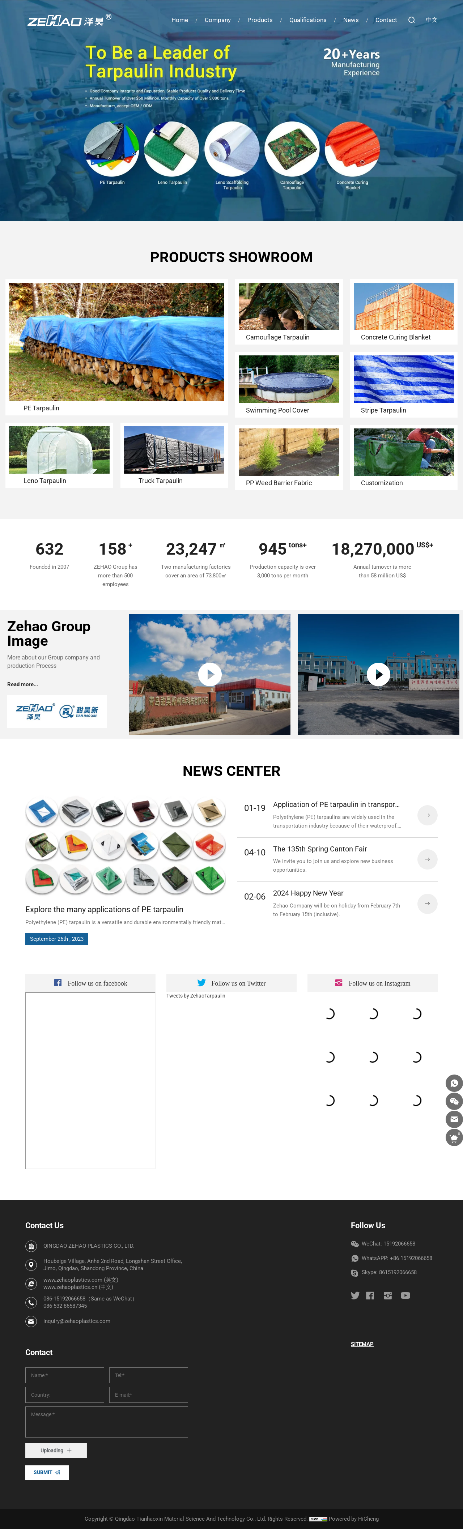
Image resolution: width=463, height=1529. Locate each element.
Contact (386, 20)
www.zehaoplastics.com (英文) (80, 1280)
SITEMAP (362, 1344)
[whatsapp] (454, 1083)
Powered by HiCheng (354, 1519)
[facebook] (370, 1295)
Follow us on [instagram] (380, 1115)
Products (260, 20)
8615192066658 (398, 1272)
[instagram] (387, 1295)
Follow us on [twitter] (238, 1115)
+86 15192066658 (411, 1258)
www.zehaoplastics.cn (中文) (78, 1287)
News (351, 20)
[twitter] (355, 1295)
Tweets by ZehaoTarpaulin (195, 1128)
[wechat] (454, 1101)
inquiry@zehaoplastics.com (76, 1321)
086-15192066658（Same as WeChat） (90, 1298)
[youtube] (405, 1295)
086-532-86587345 (65, 1306)
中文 (432, 19)
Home (179, 20)
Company (218, 20)
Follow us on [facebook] (97, 1115)
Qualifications (308, 20)
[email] (454, 1119)
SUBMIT (43, 1472)
